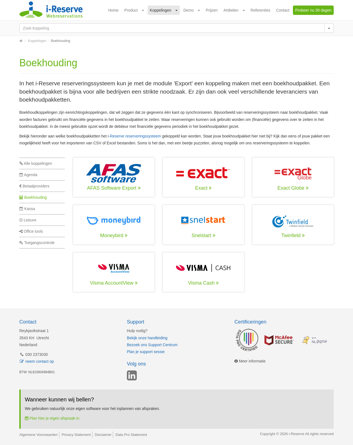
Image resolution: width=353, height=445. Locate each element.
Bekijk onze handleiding (147, 338)
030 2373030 (33, 354)
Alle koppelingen (35, 163)
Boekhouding (33, 197)
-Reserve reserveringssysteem (135, 136)
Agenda (28, 175)
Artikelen (230, 10)
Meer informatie (250, 361)
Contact (282, 10)
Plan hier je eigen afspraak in (52, 418)
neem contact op (36, 361)
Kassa (27, 208)
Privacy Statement (76, 435)
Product (131, 10)
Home (113, 10)
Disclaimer (103, 435)
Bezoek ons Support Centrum (152, 345)
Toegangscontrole (37, 242)
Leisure (27, 220)
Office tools (31, 231)
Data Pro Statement (131, 435)
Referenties (261, 10)
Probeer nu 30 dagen (313, 10)
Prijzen (212, 10)
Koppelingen (160, 10)
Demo (188, 10)
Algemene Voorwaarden (38, 435)
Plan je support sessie (146, 351)
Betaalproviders (34, 186)
